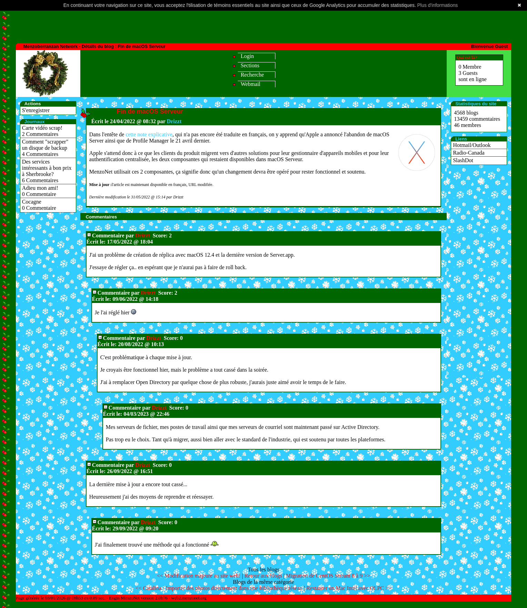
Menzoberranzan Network (50, 46)
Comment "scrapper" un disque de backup (45, 145)
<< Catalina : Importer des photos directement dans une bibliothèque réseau (219, 588)
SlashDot (463, 160)
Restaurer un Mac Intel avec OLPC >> (349, 588)
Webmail (250, 84)
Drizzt (174, 121)
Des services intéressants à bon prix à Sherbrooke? (47, 168)
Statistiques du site (475, 103)
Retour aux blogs (263, 576)
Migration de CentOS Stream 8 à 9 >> (328, 576)
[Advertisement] (263, 26)
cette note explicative (148, 134)
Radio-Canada (469, 153)
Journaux (34, 121)
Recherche (252, 75)
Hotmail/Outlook (471, 145)
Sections (250, 65)
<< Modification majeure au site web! (198, 576)
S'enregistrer (36, 110)
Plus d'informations (437, 5)
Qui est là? (466, 57)
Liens (461, 138)
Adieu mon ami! (40, 188)
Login (247, 56)
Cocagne (31, 202)
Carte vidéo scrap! (42, 128)
